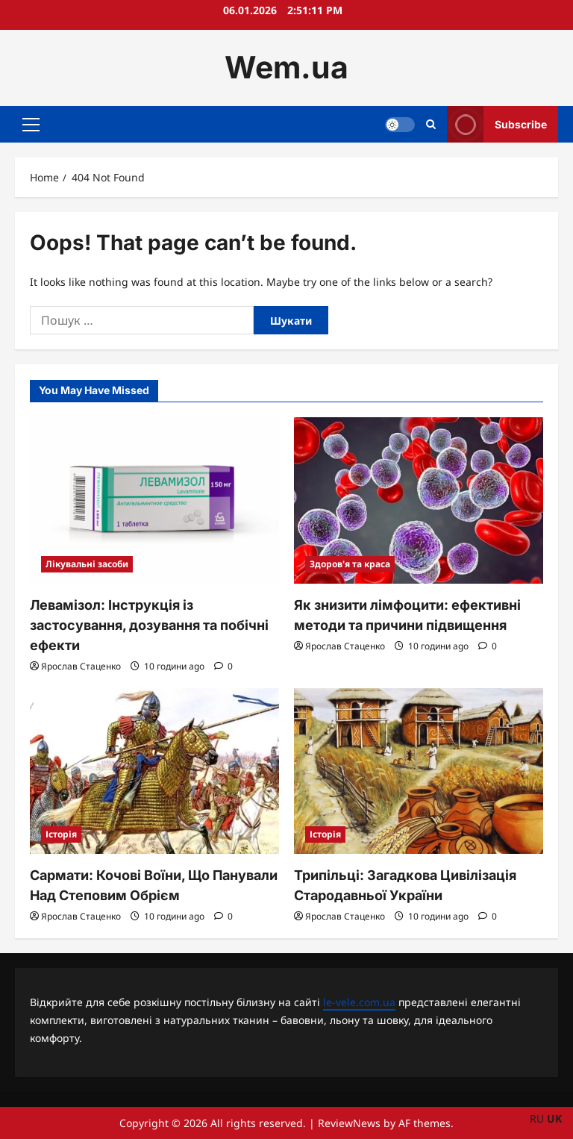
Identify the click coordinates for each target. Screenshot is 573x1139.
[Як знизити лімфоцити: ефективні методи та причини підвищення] (418, 500)
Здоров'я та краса (350, 564)
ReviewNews (349, 1123)
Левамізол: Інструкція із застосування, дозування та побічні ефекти (149, 625)
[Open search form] (431, 124)
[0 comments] (223, 666)
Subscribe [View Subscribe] (497, 124)
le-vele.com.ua (359, 1002)
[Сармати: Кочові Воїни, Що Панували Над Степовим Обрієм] (154, 771)
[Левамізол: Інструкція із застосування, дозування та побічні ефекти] (154, 500)
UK (554, 1118)
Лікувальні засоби (87, 564)
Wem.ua (286, 67)
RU (537, 1118)
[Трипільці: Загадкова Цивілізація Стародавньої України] (418, 771)
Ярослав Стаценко (81, 666)
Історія (61, 834)
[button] (31, 124)
